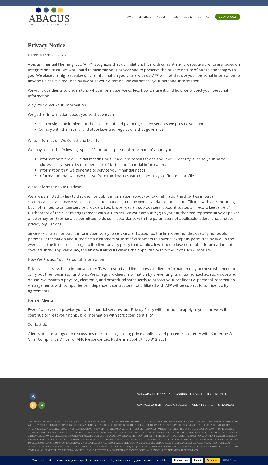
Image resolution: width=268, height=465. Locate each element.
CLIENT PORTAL (202, 404)
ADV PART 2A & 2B (149, 404)
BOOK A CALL (228, 16)
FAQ (175, 17)
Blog (188, 17)
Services (144, 17)
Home (128, 17)
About (162, 17)
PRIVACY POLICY (176, 404)
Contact (204, 17)
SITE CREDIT (226, 404)
